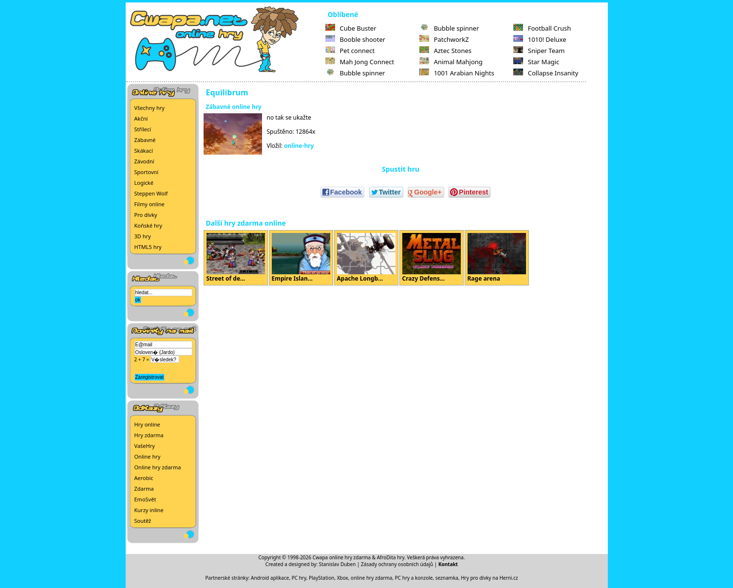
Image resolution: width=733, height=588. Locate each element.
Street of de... (236, 258)
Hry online (147, 424)
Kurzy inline (149, 510)
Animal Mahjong (451, 61)
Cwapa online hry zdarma (342, 557)
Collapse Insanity (546, 73)
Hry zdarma (149, 435)
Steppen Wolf (151, 193)
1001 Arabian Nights (456, 73)
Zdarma (144, 488)
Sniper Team (539, 50)
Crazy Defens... (431, 258)
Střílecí (142, 129)
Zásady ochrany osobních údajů (397, 564)
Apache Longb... (366, 258)
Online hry (147, 456)
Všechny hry (149, 107)
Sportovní (146, 172)
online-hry (299, 146)
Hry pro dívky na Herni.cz (489, 577)
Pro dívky (145, 214)
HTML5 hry (148, 246)
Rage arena (497, 258)
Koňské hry (148, 225)
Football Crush (542, 28)
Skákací (143, 150)
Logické (143, 182)
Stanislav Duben (337, 564)
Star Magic (536, 61)
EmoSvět (145, 499)
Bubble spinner (355, 73)
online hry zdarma (371, 577)
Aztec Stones (445, 50)
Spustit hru (400, 169)
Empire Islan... (301, 258)
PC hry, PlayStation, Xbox (320, 577)
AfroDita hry (391, 557)
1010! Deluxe (539, 39)
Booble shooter (355, 39)
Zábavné (145, 139)
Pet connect (350, 50)
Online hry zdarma (157, 467)
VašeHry (144, 445)
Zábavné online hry (234, 107)
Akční (141, 118)
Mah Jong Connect (360, 61)
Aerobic (143, 477)
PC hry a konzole (414, 577)
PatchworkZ (444, 39)
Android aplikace (270, 577)
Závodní (144, 161)
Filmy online (149, 204)
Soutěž (142, 520)
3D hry (142, 236)
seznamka (446, 577)
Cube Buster (350, 28)
